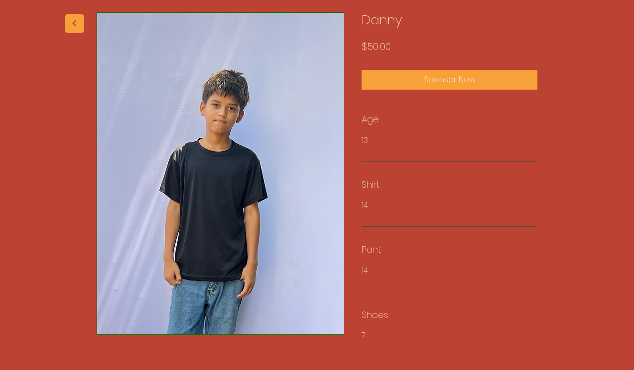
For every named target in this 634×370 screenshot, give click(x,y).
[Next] (74, 23)
